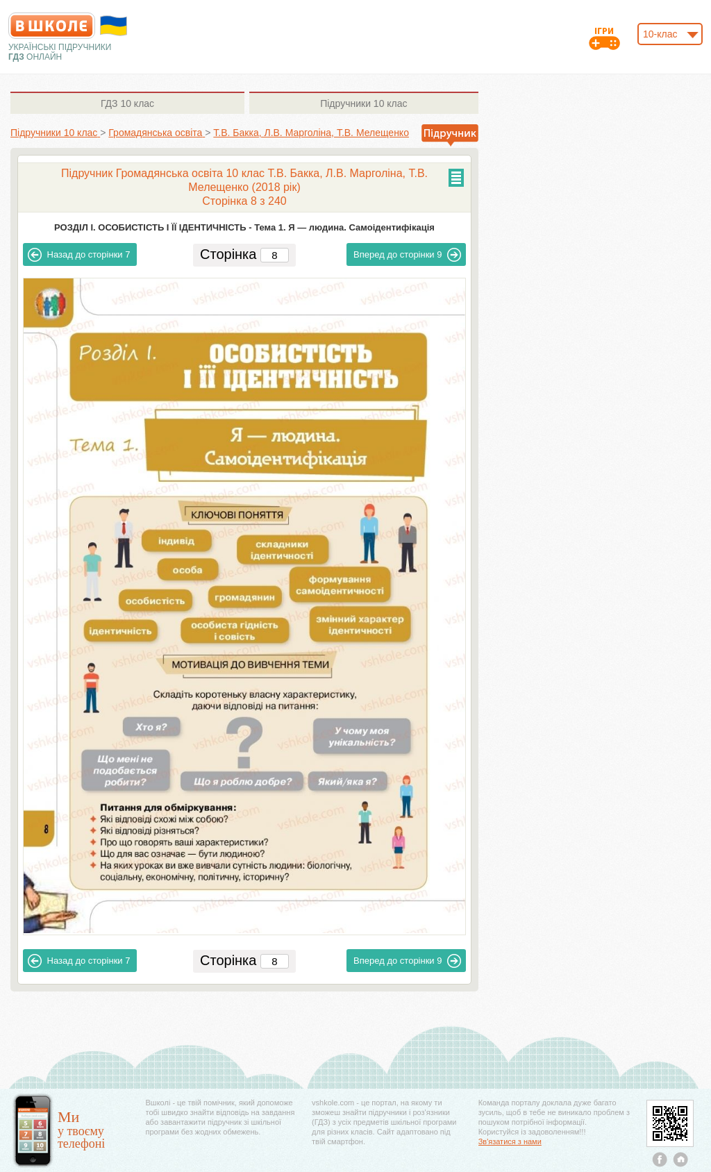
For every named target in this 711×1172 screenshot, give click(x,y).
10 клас (127, 103)
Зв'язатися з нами (510, 1141)
